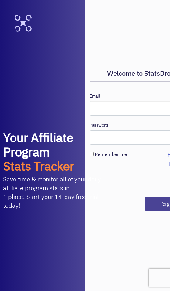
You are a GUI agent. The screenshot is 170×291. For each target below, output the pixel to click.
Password (99, 125)
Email (95, 96)
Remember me (108, 154)
